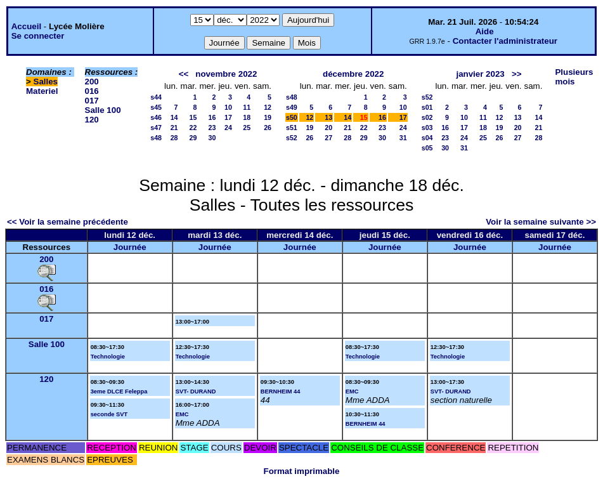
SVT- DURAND (196, 391)
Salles (46, 81)
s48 (156, 137)
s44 (156, 97)
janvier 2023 (480, 74)
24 (228, 127)
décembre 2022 (353, 74)
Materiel (42, 91)
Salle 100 (103, 110)
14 (174, 117)
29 (193, 137)
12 (267, 107)
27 (328, 137)
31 (403, 137)
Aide (485, 31)
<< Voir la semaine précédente (67, 222)
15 (193, 117)
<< (184, 74)
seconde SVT (109, 414)
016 (92, 91)
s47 (156, 127)
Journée (129, 247)
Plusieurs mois (574, 76)
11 (246, 107)
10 (228, 107)
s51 (291, 127)
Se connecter (38, 36)
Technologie (108, 356)
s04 (427, 137)
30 (212, 137)
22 (193, 127)
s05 (427, 148)
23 (212, 127)
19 (267, 117)
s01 (427, 107)
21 (174, 127)
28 (174, 137)
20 (328, 127)
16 (212, 117)
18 (246, 117)
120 (92, 119)
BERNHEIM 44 (281, 391)
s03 (427, 127)
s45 (156, 107)
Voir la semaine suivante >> (541, 222)
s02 (427, 117)
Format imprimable (302, 471)
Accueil (26, 26)
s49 (291, 107)
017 (92, 100)
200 (92, 81)
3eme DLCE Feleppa (119, 391)
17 (228, 117)
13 (328, 117)
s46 (156, 117)
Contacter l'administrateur (505, 41)
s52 (291, 137)
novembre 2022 (226, 74)
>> (517, 74)
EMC (182, 414)
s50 (291, 117)
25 (246, 127)
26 (267, 127)
